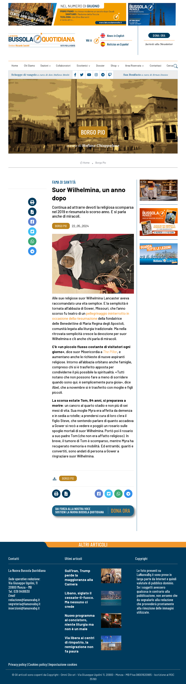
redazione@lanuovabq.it (24, 600)
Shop (114, 65)
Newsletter (159, 44)
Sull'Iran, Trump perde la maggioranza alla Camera (79, 577)
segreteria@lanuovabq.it (24, 604)
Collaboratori (63, 65)
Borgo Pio (93, 132)
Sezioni (44, 65)
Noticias (117, 44)
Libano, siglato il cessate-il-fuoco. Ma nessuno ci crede (79, 600)
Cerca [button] (172, 66)
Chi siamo (29, 65)
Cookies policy (37, 664)
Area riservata (133, 65)
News (115, 36)
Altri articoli (93, 544)
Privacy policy (17, 664)
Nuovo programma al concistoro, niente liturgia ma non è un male (80, 622)
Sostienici (82, 65)
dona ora (159, 35)
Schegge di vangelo (24, 74)
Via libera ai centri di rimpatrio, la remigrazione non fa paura (79, 644)
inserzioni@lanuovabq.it (24, 608)
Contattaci (155, 65)
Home (15, 65)
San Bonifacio (132, 74)
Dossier (100, 65)
